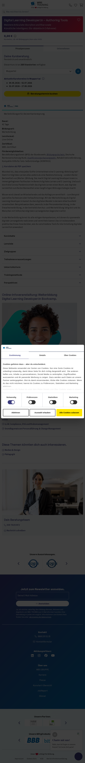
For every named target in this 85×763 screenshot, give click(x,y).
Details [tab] (42, 355)
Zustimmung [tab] (15, 355)
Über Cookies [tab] (70, 355)
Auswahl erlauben (42, 412)
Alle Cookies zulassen (69, 412)
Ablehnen (16, 412)
